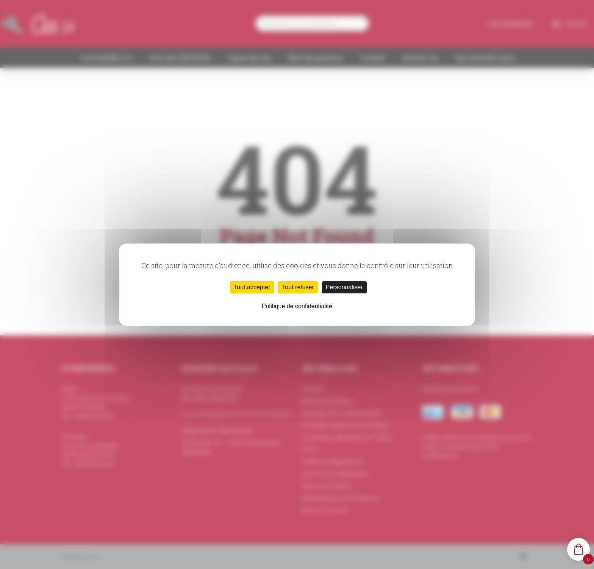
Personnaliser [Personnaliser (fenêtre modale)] (344, 287)
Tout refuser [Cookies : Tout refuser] (298, 287)
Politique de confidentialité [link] (297, 306)
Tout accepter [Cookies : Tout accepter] (252, 287)
